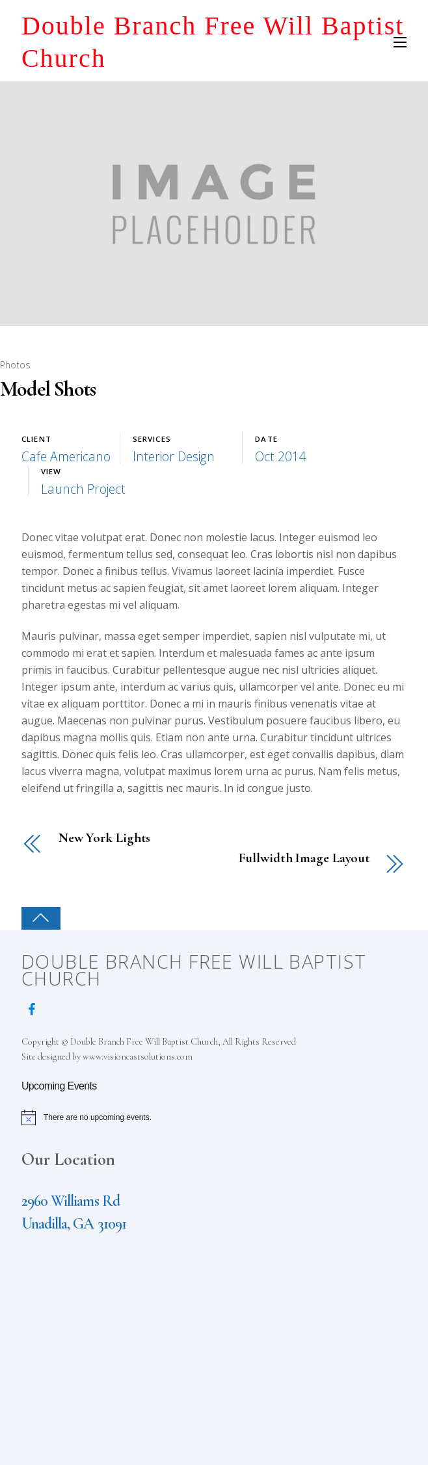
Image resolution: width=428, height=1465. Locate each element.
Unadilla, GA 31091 (73, 1223)
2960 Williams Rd (70, 1200)
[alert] (214, 1117)
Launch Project (83, 489)
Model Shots (48, 388)
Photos (15, 365)
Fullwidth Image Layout (304, 858)
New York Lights (104, 838)
